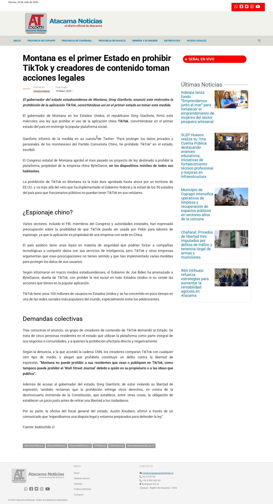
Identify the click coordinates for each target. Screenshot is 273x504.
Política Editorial (82, 489)
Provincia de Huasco (112, 40)
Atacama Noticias (33, 445)
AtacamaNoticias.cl (79, 445)
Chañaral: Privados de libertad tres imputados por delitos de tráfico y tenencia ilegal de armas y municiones (197, 244)
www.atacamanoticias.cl (140, 445)
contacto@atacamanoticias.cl (157, 473)
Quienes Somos (82, 478)
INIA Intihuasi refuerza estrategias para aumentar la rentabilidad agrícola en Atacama (195, 283)
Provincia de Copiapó (41, 40)
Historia (78, 484)
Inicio (17, 40)
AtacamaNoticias (56, 445)
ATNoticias (100, 445)
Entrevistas (172, 40)
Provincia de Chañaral (77, 40)
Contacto (78, 494)
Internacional (117, 445)
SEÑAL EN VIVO (199, 59)
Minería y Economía (145, 40)
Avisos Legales (196, 40)
